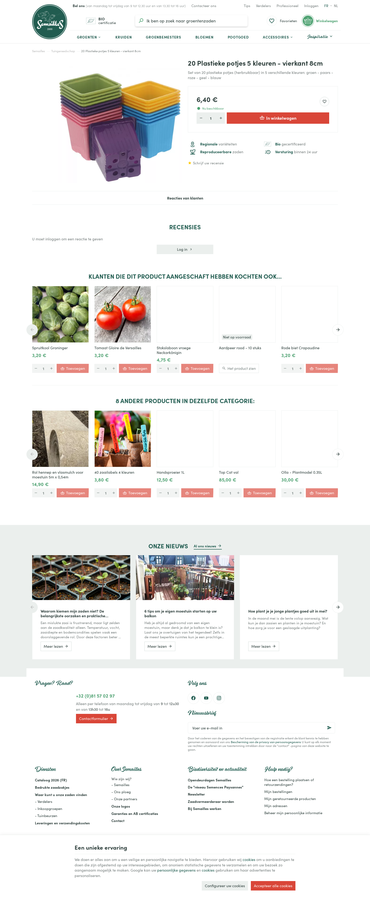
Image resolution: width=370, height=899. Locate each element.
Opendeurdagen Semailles (209, 779)
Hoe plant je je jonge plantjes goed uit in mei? (287, 611)
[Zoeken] (141, 20)
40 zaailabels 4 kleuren (114, 472)
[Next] (338, 330)
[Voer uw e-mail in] (261, 727)
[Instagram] (219, 698)
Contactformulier (96, 718)
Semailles (38, 51)
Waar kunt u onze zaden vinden (61, 794)
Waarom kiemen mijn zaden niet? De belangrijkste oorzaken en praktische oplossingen (73, 613)
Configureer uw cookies (225, 885)
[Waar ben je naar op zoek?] (191, 20)
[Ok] (329, 727)
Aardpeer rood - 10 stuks (240, 347)
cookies (249, 859)
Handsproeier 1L (171, 472)
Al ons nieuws (205, 545)
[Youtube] (206, 698)
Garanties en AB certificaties (134, 813)
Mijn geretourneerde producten (290, 798)
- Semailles (120, 784)
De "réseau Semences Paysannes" (215, 786)
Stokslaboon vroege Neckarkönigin (174, 350)
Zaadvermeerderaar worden (211, 801)
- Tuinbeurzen (46, 815)
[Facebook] (193, 698)
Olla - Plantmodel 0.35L (301, 472)
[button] (278, 36)
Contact (117, 820)
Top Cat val (229, 472)
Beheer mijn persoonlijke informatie (293, 812)
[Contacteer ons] (204, 5)
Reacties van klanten (185, 197)
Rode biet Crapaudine (300, 347)
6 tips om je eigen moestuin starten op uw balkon (180, 613)
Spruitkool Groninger (50, 347)
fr (326, 5)
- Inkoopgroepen (48, 808)
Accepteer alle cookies (273, 885)
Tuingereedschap (63, 51)
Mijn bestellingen (278, 791)
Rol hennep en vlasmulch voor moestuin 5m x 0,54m (57, 474)
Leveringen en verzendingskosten (62, 822)
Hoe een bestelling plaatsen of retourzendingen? (289, 782)
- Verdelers (43, 801)
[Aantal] (210, 118)
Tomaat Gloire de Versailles (117, 347)
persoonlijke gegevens (176, 870)
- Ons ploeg (121, 791)
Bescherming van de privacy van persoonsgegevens (266, 742)
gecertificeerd (290, 144)
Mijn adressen (275, 805)
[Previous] (32, 330)
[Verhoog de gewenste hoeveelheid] (220, 118)
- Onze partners (124, 799)
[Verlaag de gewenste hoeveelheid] (201, 118)
